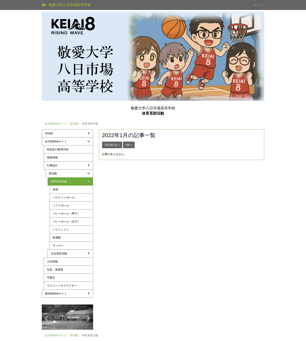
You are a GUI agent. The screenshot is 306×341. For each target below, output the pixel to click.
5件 (128, 144)
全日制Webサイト (56, 123)
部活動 (74, 123)
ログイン (258, 4)
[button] (45, 316)
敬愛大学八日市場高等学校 (70, 5)
